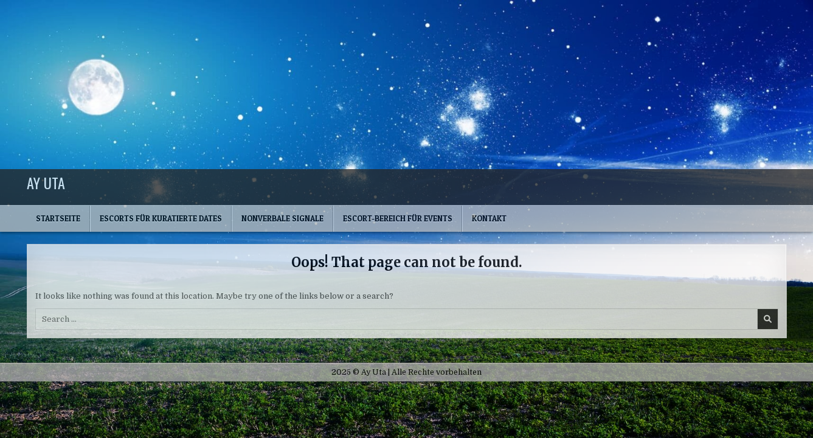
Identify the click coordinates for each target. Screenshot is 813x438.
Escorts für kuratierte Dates (161, 218)
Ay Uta (46, 182)
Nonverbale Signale (282, 218)
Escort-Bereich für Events (397, 218)
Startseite (58, 218)
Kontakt (489, 218)
